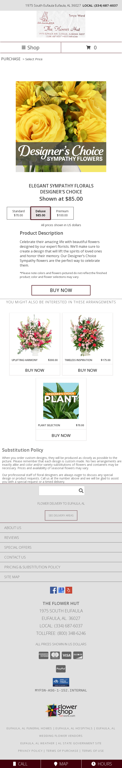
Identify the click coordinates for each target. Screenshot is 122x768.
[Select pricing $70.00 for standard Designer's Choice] (18, 213)
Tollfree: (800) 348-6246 (61, 633)
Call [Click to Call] (20, 764)
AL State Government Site (80, 743)
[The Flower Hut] (61, 36)
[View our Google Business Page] (61, 592)
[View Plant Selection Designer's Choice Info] (61, 400)
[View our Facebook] (53, 592)
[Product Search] (62, 490)
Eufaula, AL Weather (37, 743)
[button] (61, 682)
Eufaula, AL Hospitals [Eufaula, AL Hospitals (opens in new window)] (74, 728)
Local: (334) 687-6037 (61, 626)
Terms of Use (93, 751)
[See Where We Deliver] (61, 515)
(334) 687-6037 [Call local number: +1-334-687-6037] (106, 5)
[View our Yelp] (68, 592)
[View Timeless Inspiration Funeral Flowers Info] (87, 335)
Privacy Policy (30, 751)
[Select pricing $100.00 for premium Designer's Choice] (62, 213)
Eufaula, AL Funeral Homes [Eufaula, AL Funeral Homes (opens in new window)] (29, 728)
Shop (30, 47)
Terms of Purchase (62, 751)
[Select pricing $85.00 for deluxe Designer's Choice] (40, 213)
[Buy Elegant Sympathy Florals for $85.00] (61, 290)
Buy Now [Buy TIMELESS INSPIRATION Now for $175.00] (87, 370)
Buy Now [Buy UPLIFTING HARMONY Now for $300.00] (34, 370)
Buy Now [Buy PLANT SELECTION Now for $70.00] (61, 435)
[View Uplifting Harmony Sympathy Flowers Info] (34, 335)
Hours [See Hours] (101, 764)
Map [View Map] (61, 764)
